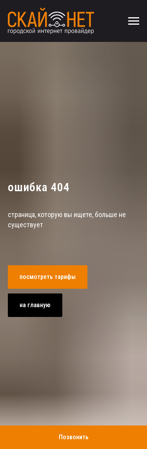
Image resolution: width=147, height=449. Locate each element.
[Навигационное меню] (133, 21)
